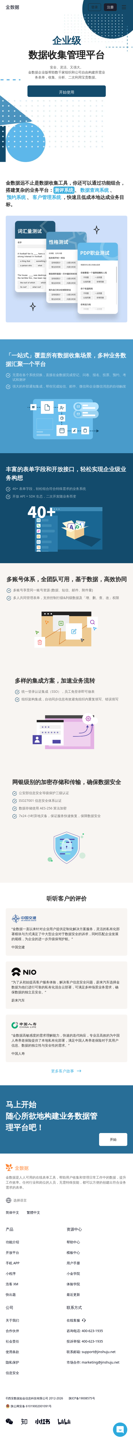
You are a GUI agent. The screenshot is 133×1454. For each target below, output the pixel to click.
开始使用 (66, 92)
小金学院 (73, 1273)
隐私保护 (12, 1362)
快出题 (11, 1294)
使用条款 (12, 1351)
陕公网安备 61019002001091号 (29, 1406)
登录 (94, 7)
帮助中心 (73, 1242)
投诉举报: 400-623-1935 (85, 1341)
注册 (110, 7)
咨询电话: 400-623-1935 (85, 1330)
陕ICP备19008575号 (82, 1398)
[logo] (12, 7)
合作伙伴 (12, 1330)
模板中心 (73, 1252)
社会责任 (12, 1341)
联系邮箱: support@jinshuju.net (91, 1351)
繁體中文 (33, 1212)
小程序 (11, 1273)
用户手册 (73, 1263)
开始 (113, 1139)
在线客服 (76, 1320)
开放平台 (12, 1252)
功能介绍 (12, 1242)
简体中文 (12, 1212)
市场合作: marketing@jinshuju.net (93, 1362)
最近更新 (73, 1294)
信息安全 (12, 1372)
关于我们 (12, 1320)
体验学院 (73, 1284)
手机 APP (13, 1263)
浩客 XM (12, 1284)
